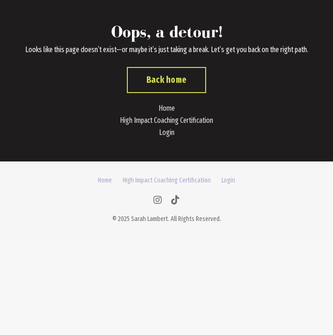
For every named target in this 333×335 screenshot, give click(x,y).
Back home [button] (166, 79)
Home (167, 108)
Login (166, 132)
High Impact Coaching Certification (166, 120)
